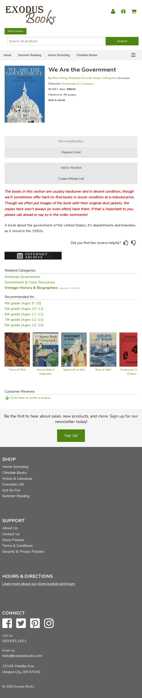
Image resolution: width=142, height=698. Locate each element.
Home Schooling (59, 55)
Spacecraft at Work (74, 369)
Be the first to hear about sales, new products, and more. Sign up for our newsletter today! (71, 418)
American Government (22, 276)
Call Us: (7, 635)
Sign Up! (71, 435)
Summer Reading (29, 55)
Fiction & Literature (17, 478)
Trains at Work (17, 369)
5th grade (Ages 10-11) (24, 308)
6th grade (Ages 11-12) (24, 314)
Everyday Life (13, 484)
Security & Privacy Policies (23, 551)
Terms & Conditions (17, 545)
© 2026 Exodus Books (18, 686)
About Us (10, 528)
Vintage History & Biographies (42, 287)
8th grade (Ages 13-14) (24, 325)
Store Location (16, 31)
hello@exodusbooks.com (22, 655)
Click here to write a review (30, 398)
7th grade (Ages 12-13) (24, 319)
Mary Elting (60, 78)
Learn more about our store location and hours (38, 583)
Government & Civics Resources (30, 282)
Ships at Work (103, 369)
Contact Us (11, 534)
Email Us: (8, 650)
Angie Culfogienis (105, 78)
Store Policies (13, 539)
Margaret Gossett (80, 78)
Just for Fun (11, 490)
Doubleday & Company (77, 84)
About (7, 55)
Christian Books (87, 55)
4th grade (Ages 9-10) (23, 303)
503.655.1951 (14, 641)
